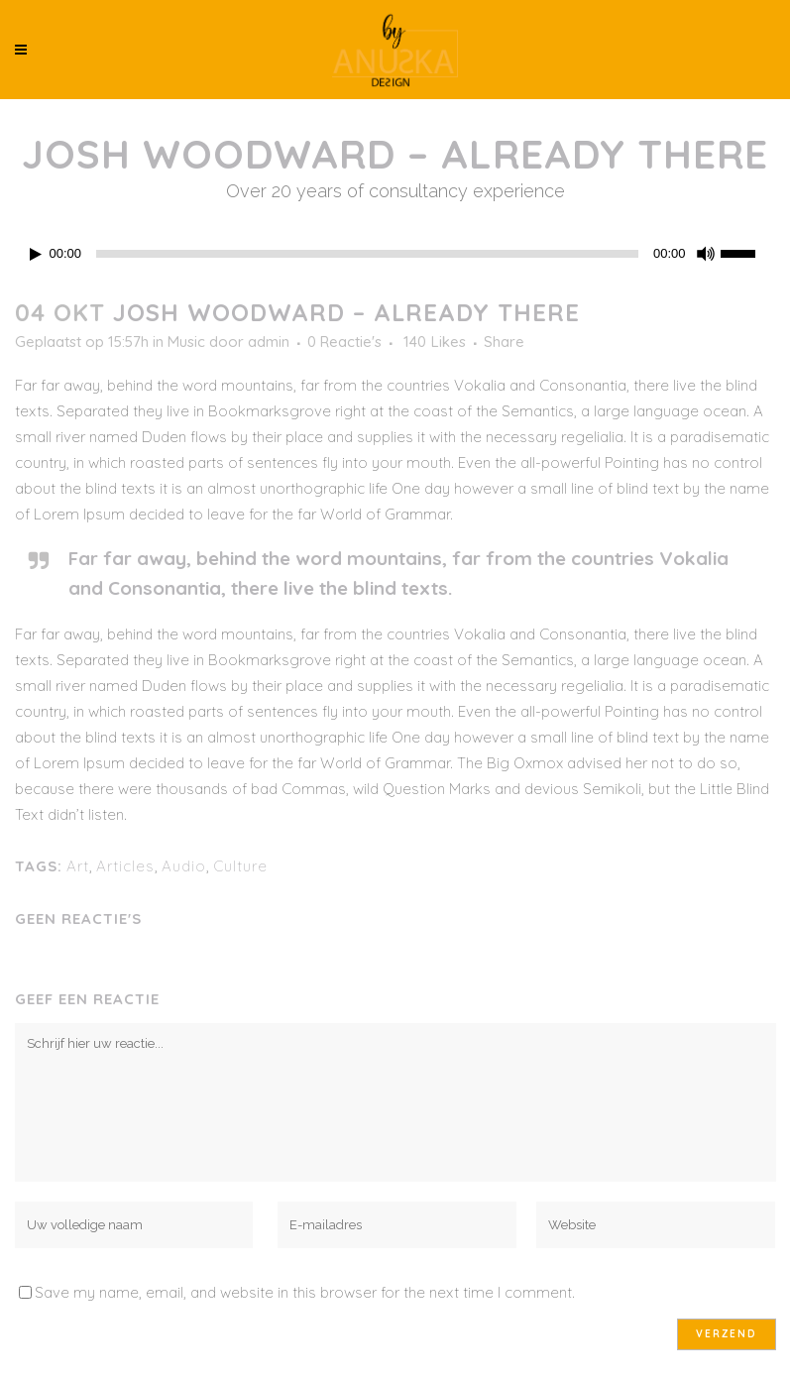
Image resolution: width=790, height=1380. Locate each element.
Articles (125, 866)
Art (77, 866)
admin (268, 341)
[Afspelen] (36, 254)
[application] (395, 254)
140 (434, 342)
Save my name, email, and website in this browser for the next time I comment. (305, 1292)
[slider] (367, 254)
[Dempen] (706, 254)
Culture (240, 866)
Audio (184, 866)
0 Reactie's (344, 341)
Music (186, 341)
